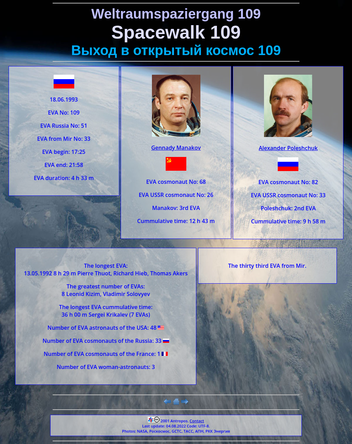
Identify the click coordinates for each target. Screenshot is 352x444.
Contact (197, 420)
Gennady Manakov (176, 147)
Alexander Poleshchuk (288, 148)
